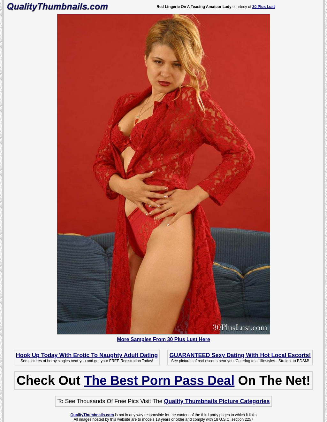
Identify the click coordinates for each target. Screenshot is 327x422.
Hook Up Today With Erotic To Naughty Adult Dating (87, 355)
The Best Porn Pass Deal (159, 380)
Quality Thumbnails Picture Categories (217, 401)
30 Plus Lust (263, 6)
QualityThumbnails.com (92, 415)
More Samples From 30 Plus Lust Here (163, 339)
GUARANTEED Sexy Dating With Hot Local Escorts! (240, 355)
